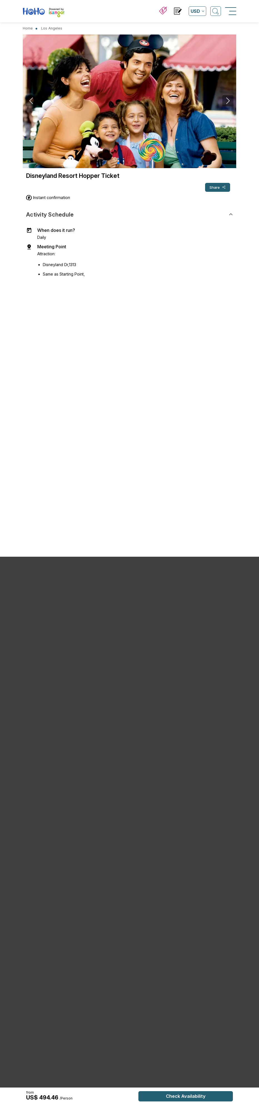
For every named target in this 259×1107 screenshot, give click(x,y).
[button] (118, 163)
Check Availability (186, 1096)
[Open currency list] (197, 11)
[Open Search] (215, 11)
